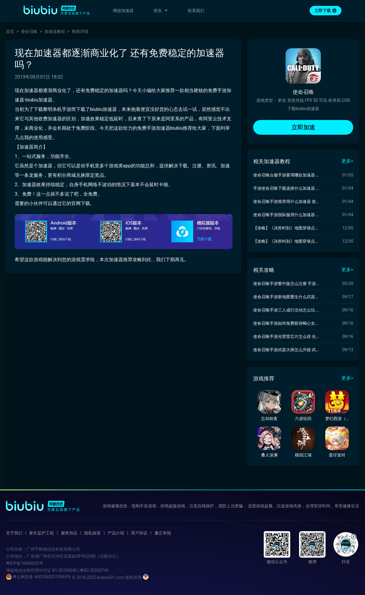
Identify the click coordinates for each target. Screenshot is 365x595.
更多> (347, 161)
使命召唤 (29, 31)
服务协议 (69, 533)
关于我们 (14, 533)
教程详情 (80, 31)
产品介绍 (116, 533)
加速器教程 (54, 31)
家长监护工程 (41, 533)
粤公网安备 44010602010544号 (38, 577)
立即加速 (303, 127)
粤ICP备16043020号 (24, 563)
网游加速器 (123, 10)
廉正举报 (163, 533)
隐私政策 (92, 533)
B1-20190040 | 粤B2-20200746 (80, 570)
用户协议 (139, 533)
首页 (10, 31)
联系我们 (196, 10)
